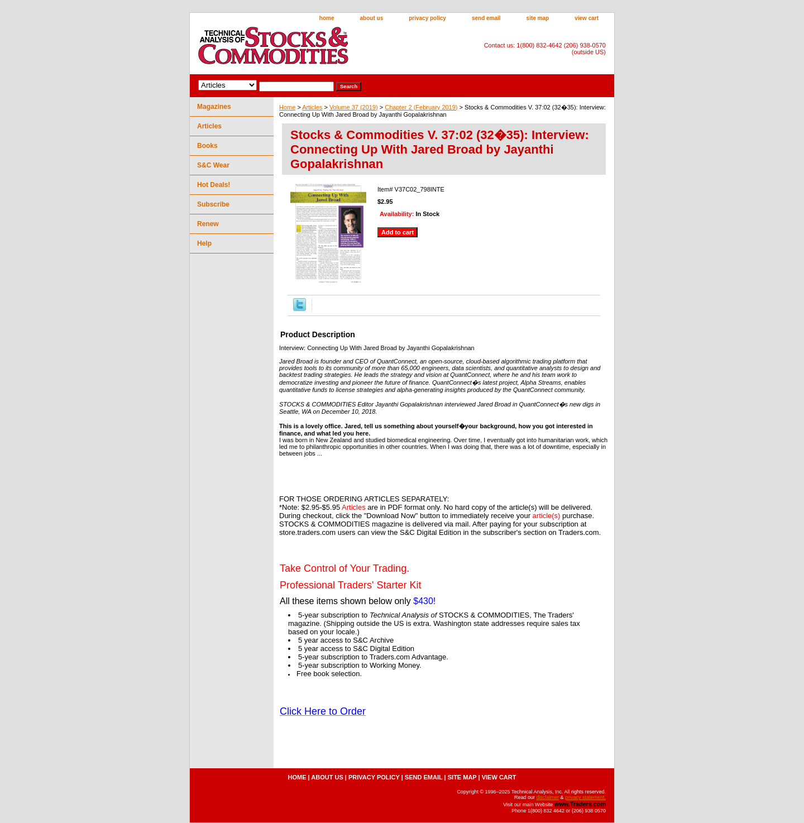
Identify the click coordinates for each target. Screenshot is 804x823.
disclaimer (547, 797)
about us (372, 18)
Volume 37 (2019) (353, 107)
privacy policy (427, 18)
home (326, 18)
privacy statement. (585, 797)
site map (538, 18)
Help (204, 243)
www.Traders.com (580, 804)
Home (287, 107)
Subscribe (213, 204)
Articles (312, 107)
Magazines (214, 107)
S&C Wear (213, 165)
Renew (208, 224)
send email (486, 18)
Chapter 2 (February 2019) (421, 107)
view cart (587, 18)
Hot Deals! (213, 185)
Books (207, 146)
